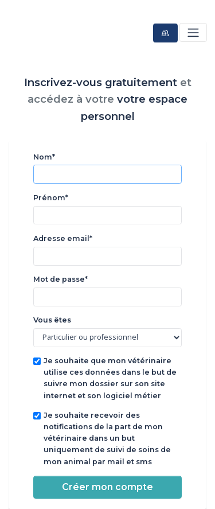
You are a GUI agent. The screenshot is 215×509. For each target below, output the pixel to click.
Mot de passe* (60, 279)
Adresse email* (62, 238)
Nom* (44, 157)
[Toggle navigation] (192, 32)
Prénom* (50, 197)
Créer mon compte (107, 486)
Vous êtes (52, 320)
